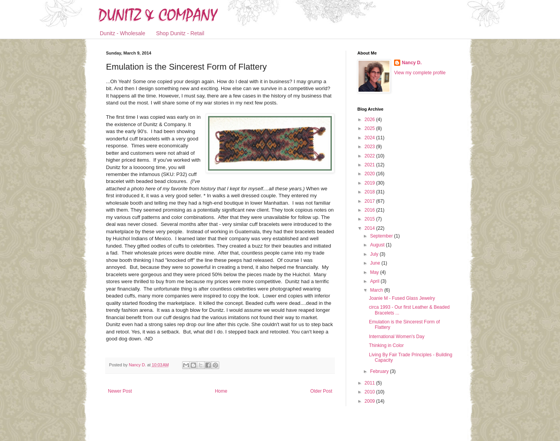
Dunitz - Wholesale (122, 33)
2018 (370, 192)
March (377, 290)
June (375, 263)
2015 (370, 219)
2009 (370, 401)
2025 (370, 128)
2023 (370, 146)
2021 (370, 165)
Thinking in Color (386, 345)
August (378, 245)
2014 (370, 228)
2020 (370, 173)
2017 (370, 201)
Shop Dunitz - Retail (180, 33)
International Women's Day (396, 336)
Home (221, 391)
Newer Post (120, 391)
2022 (370, 156)
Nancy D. (412, 62)
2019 (370, 183)
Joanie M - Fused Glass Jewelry (402, 298)
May (375, 272)
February (380, 371)
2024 (370, 137)
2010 (370, 392)
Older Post (321, 391)
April (375, 281)
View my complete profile (420, 72)
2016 (370, 210)
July (375, 254)
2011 (370, 383)
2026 (370, 119)
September (382, 236)
